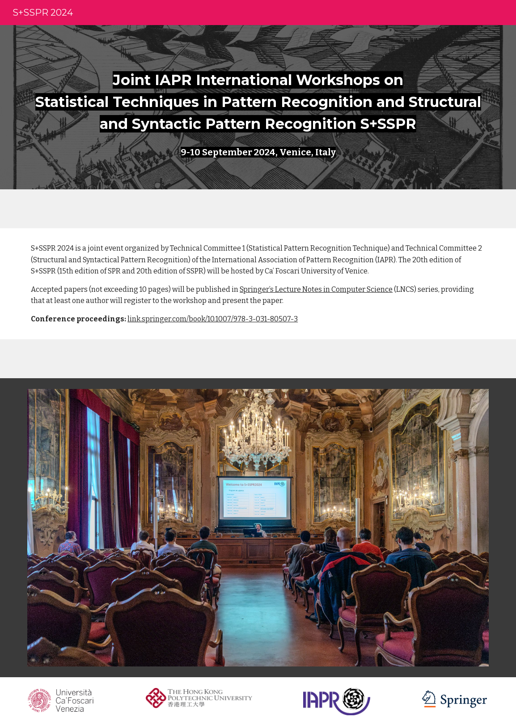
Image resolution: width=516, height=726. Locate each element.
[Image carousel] (258, 527)
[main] (258, 95)
